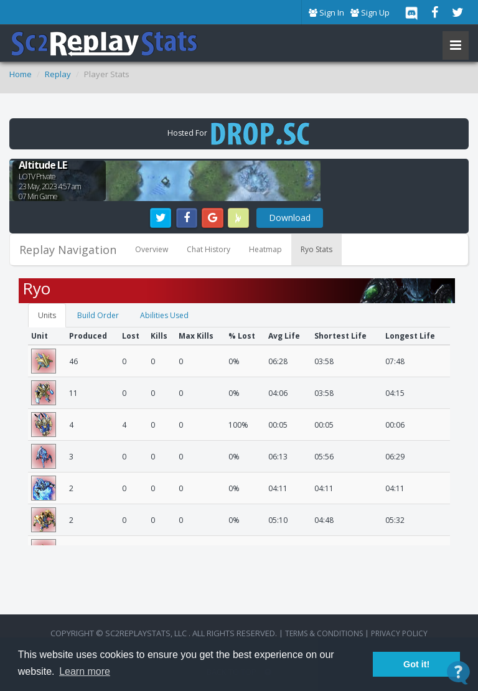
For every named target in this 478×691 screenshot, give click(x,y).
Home (20, 74)
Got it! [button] (416, 664)
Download (290, 217)
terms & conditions (324, 633)
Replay (58, 74)
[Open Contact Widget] (458, 672)
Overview (151, 249)
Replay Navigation (67, 249)
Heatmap (265, 249)
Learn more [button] (84, 671)
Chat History (208, 249)
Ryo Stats (316, 249)
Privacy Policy (399, 633)
